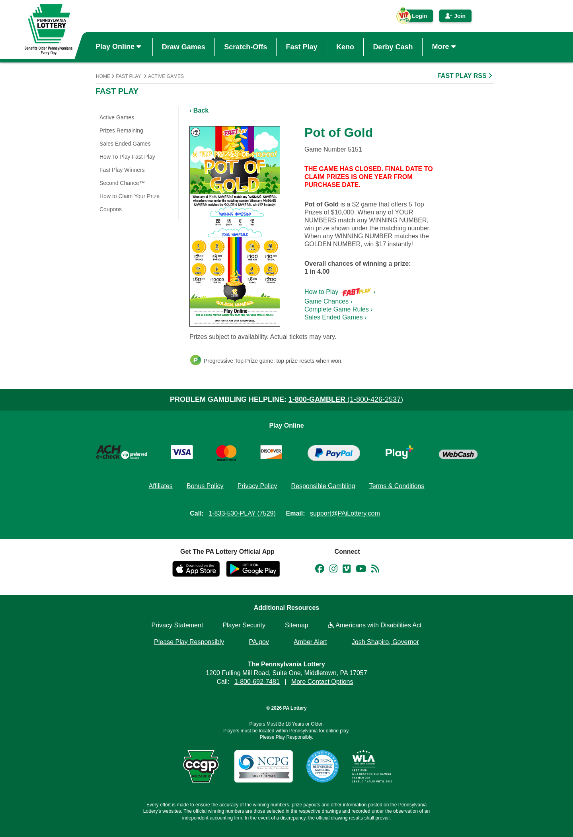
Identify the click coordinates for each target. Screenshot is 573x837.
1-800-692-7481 (257, 681)
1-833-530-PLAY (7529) (242, 513)
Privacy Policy (257, 486)
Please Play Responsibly (189, 641)
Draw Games (183, 47)
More (445, 47)
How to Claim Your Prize (129, 196)
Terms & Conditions (397, 486)
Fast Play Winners (122, 170)
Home (103, 76)
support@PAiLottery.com (345, 513)
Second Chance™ (122, 183)
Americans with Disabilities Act (375, 625)
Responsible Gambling (323, 486)
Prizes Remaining (121, 130)
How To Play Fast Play (127, 157)
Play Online (119, 47)
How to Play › (340, 291)
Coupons (110, 209)
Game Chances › (328, 301)
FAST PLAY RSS (465, 75)
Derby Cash (393, 47)
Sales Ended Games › (335, 317)
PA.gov (259, 641)
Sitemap (296, 625)
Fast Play (302, 47)
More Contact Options (322, 681)
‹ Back (199, 110)
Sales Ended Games (124, 143)
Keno (345, 47)
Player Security (243, 625)
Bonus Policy (205, 486)
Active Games (166, 76)
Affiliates (161, 486)
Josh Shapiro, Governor (385, 641)
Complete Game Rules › (338, 309)
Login (415, 17)
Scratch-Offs (245, 47)
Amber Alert (310, 641)
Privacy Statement (177, 625)
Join (455, 16)
